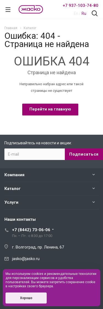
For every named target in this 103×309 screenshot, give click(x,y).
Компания (14, 174)
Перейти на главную (50, 109)
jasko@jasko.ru (26, 258)
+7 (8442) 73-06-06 (31, 229)
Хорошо (26, 298)
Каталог (12, 188)
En (76, 13)
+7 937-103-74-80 (80, 5)
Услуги (11, 202)
